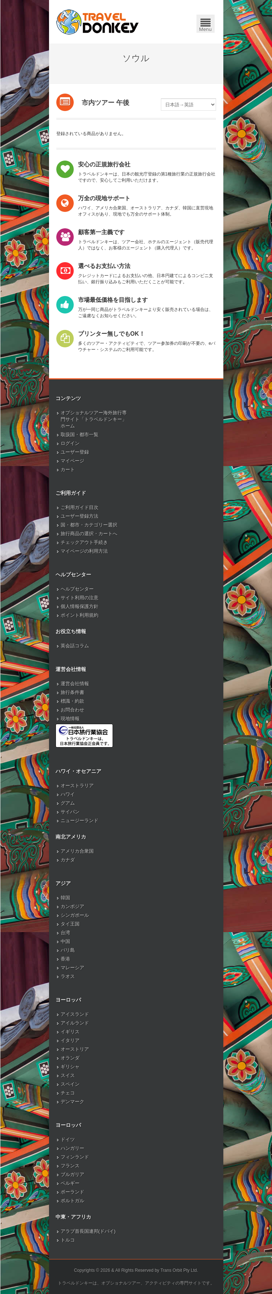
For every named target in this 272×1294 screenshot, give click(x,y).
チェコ (68, 1093)
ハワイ (68, 794)
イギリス (70, 1031)
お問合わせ (72, 710)
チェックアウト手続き (84, 542)
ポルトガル (72, 1200)
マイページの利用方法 (84, 551)
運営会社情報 (75, 683)
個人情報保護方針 (79, 606)
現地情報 (70, 718)
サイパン (70, 811)
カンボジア (72, 906)
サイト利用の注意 (79, 597)
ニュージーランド (79, 820)
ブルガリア (72, 1174)
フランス (70, 1165)
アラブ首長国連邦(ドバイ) (88, 1231)
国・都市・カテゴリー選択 (89, 525)
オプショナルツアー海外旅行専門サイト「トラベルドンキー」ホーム (94, 419)
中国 (65, 941)
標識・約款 (72, 701)
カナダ (68, 860)
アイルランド (75, 1023)
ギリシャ (70, 1066)
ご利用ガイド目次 (79, 507)
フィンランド (75, 1157)
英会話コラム (75, 645)
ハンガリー (72, 1148)
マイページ (72, 460)
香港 (65, 959)
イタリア (70, 1040)
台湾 (65, 932)
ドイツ (68, 1139)
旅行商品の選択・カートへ (89, 533)
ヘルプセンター (77, 589)
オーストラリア (77, 785)
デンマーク (72, 1101)
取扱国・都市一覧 (79, 434)
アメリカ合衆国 (77, 851)
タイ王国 (70, 924)
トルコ (68, 1240)
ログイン (70, 443)
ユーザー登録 (75, 452)
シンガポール (75, 915)
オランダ (70, 1058)
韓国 (65, 897)
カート (68, 469)
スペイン (70, 1084)
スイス (68, 1075)
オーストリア (75, 1049)
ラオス (68, 976)
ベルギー (70, 1183)
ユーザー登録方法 (79, 516)
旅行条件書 (72, 692)
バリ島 (68, 950)
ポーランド (72, 1192)
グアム (68, 803)
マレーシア (72, 967)
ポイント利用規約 (79, 615)
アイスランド (75, 1014)
